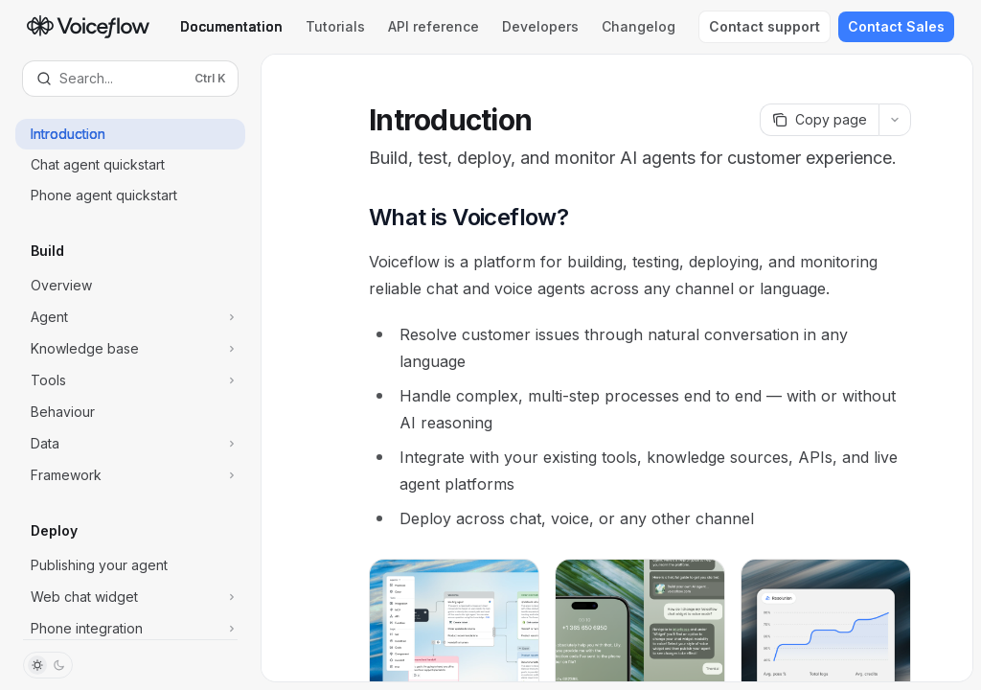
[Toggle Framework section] (130, 475)
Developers (540, 26)
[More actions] (894, 120)
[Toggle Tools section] (130, 380)
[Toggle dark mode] (48, 665)
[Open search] (130, 78)
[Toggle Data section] (130, 443)
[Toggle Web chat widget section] (130, 597)
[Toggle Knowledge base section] (130, 349)
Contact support (764, 26)
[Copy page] (819, 120)
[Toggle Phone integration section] (130, 628)
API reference (433, 26)
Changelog (638, 26)
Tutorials (335, 26)
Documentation (231, 26)
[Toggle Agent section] (130, 317)
